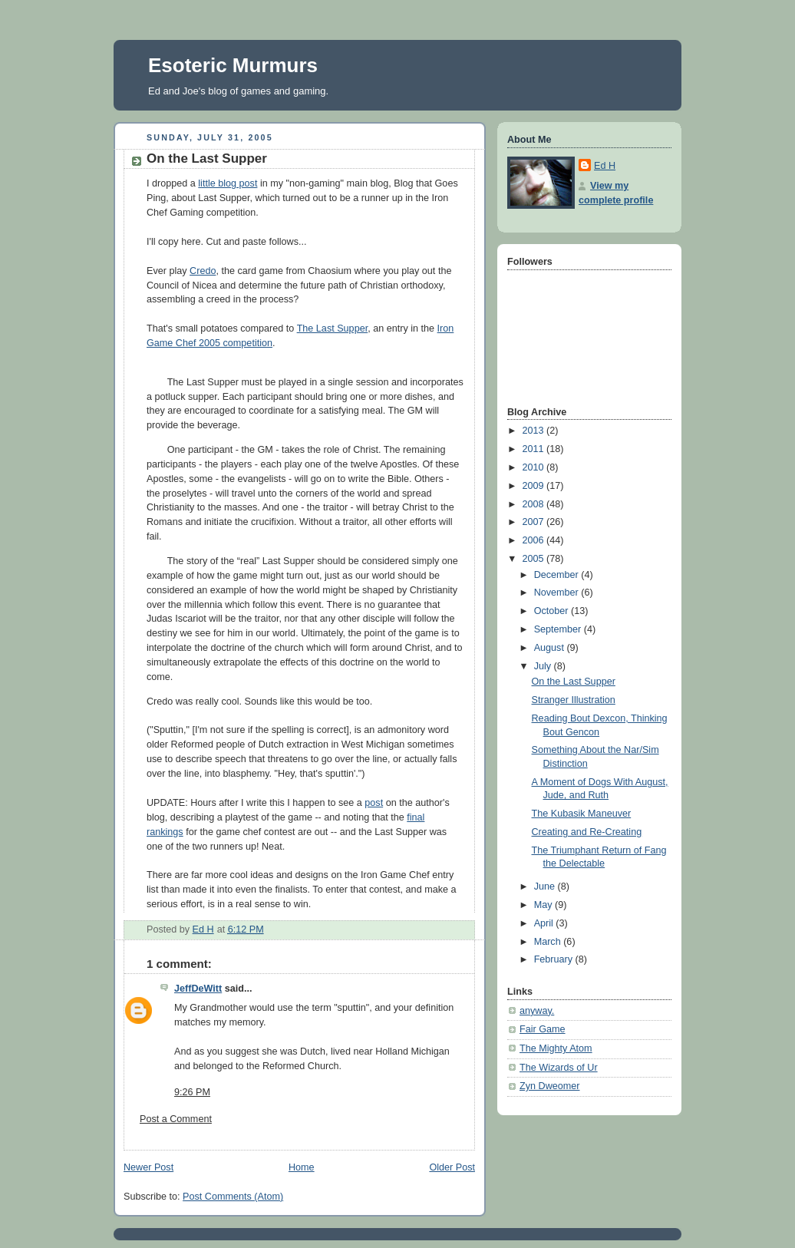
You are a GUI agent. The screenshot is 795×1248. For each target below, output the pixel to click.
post (374, 802)
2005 (535, 558)
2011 (535, 449)
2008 (535, 504)
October (552, 611)
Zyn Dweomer (549, 1086)
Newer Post (148, 1167)
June (546, 886)
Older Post (452, 1167)
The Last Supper (332, 328)
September (559, 629)
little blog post (227, 183)
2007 (535, 522)
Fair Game (543, 1029)
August (550, 647)
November (558, 592)
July (544, 666)
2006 (535, 540)
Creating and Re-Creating (587, 832)
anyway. (537, 1010)
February (555, 959)
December (558, 575)
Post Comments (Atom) (233, 1196)
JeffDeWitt (198, 988)
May (544, 905)
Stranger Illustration (573, 700)
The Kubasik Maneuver (582, 813)
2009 (535, 485)
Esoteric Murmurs (233, 65)
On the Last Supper (573, 681)
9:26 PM (192, 1092)
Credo (203, 271)
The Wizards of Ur (559, 1067)
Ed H (604, 165)
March (549, 941)
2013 (535, 430)
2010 (535, 467)
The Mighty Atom (556, 1048)
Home (302, 1167)
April (545, 923)
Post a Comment (176, 1119)
